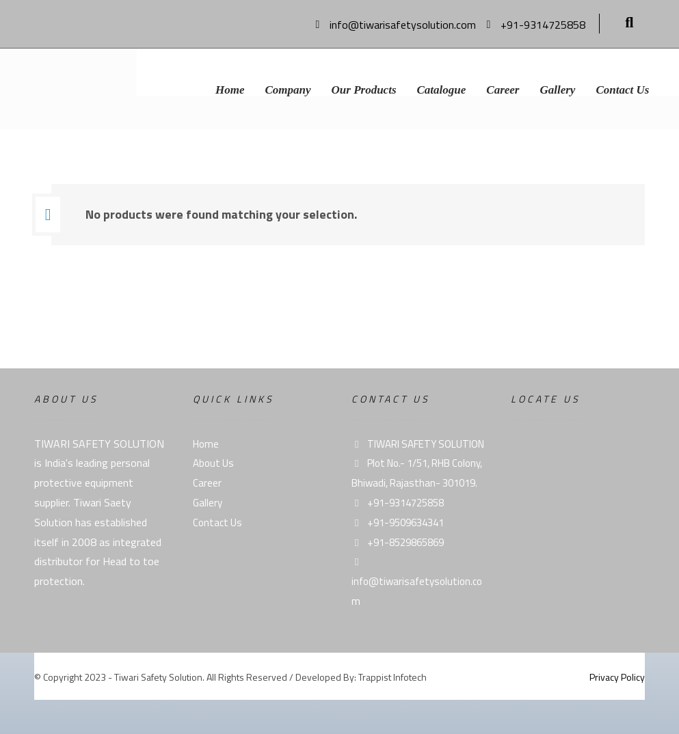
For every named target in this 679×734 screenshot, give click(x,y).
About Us (213, 463)
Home (206, 444)
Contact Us (217, 522)
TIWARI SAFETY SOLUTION (417, 444)
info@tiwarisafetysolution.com (416, 583)
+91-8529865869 (397, 542)
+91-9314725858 (397, 503)
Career (207, 483)
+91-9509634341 (397, 522)
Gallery (207, 503)
